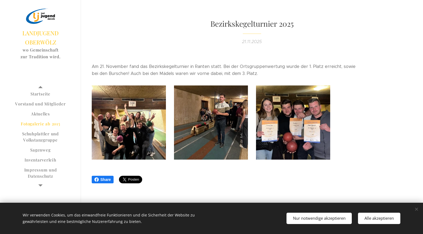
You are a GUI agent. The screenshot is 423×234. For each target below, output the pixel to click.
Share (102, 179)
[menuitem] (40, 94)
